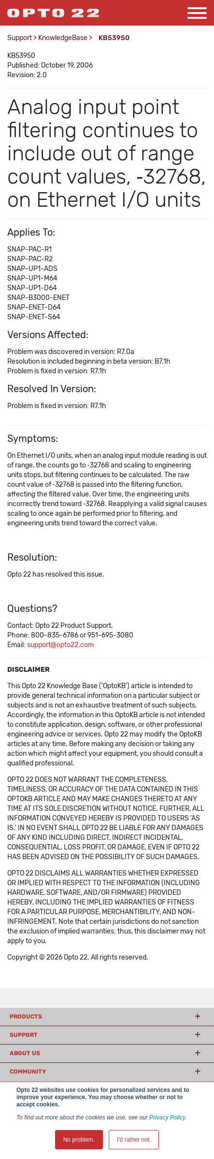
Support (19, 38)
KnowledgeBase (62, 38)
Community (28, 1071)
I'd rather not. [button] (134, 1139)
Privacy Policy (167, 1117)
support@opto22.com (60, 645)
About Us (25, 1053)
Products (26, 1016)
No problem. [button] (79, 1139)
